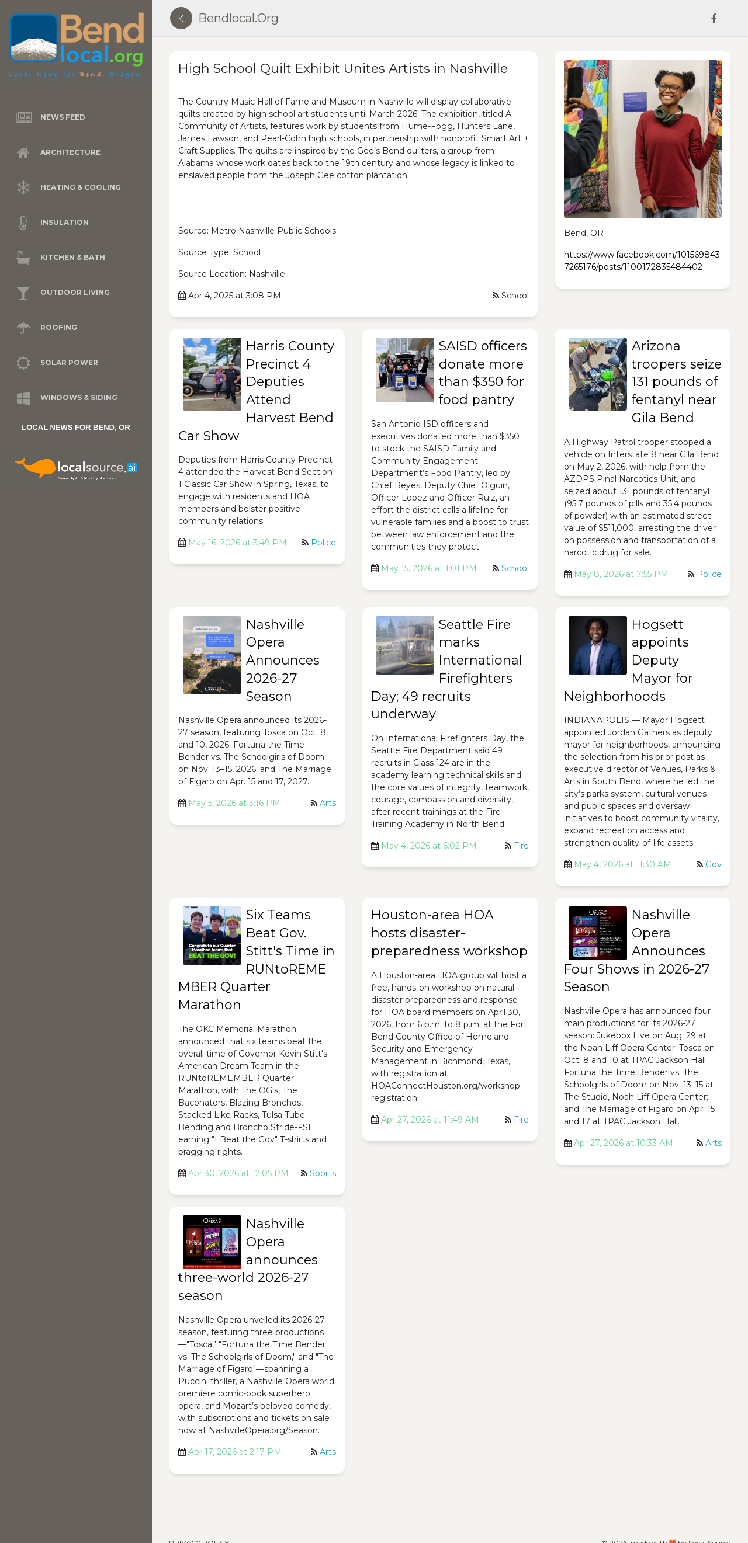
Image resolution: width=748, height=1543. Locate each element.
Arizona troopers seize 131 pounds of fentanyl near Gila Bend (677, 382)
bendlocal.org (238, 18)
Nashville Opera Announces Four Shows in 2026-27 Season (636, 951)
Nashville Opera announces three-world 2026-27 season (248, 1260)
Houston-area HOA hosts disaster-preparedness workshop (449, 933)
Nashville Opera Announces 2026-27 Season (283, 660)
